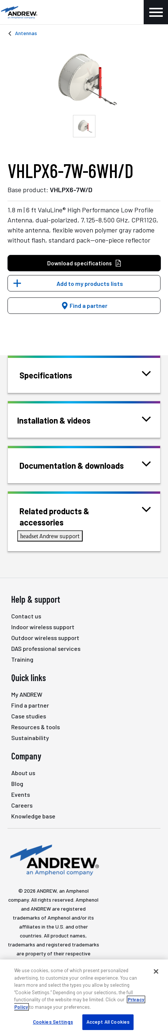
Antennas (26, 33)
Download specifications (84, 263)
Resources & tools (35, 726)
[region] (84, 997)
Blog (17, 783)
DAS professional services (45, 648)
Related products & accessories (85, 516)
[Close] (156, 971)
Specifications (55, 374)
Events (20, 794)
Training (22, 659)
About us (23, 772)
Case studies (28, 716)
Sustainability (30, 737)
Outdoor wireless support (45, 637)
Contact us (26, 616)
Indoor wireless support (42, 626)
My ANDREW (26, 694)
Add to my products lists (89, 283)
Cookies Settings (53, 1022)
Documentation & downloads (81, 464)
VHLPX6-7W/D (71, 189)
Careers (22, 805)
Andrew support (50, 535)
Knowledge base (33, 816)
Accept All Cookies (107, 1022)
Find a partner (84, 305)
